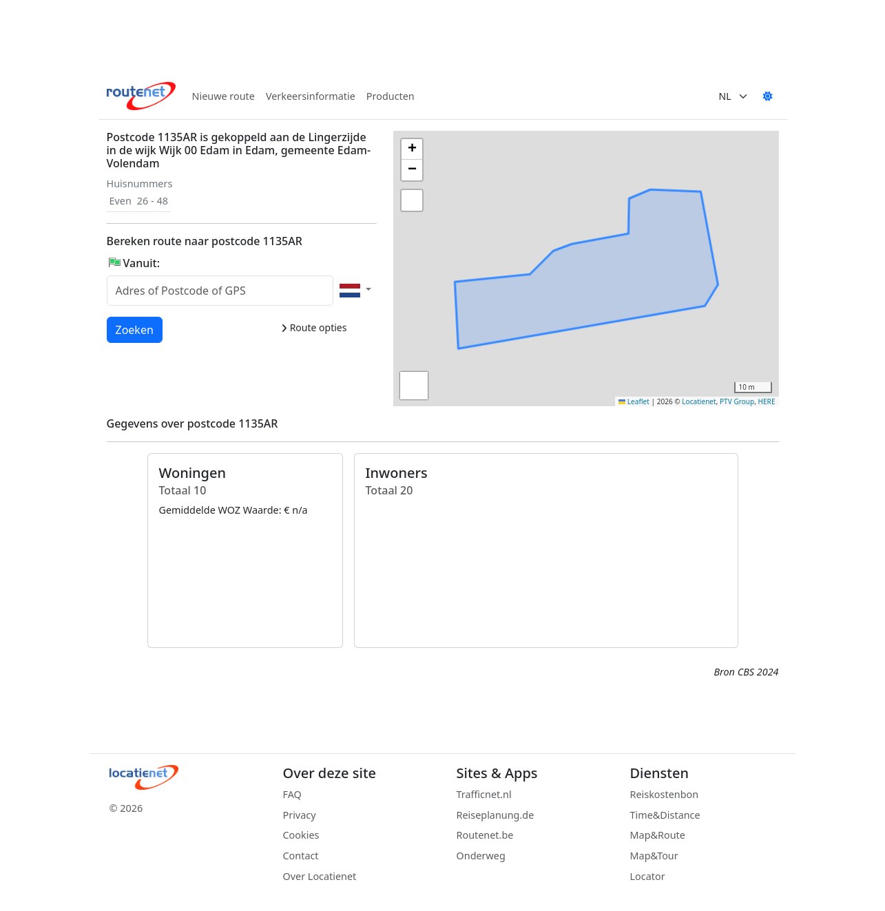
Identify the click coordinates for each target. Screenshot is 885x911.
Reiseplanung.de (495, 814)
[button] (606, 314)
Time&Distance (665, 814)
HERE (766, 401)
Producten (390, 96)
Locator (647, 876)
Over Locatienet (320, 876)
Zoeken (135, 329)
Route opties (313, 327)
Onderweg (481, 855)
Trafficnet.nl (484, 794)
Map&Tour (654, 855)
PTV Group (737, 401)
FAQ (292, 794)
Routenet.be (485, 834)
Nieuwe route (223, 96)
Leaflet (633, 401)
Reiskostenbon (664, 794)
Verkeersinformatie (310, 96)
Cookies (301, 834)
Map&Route (657, 834)
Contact (301, 855)
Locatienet (699, 401)
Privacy (299, 814)
